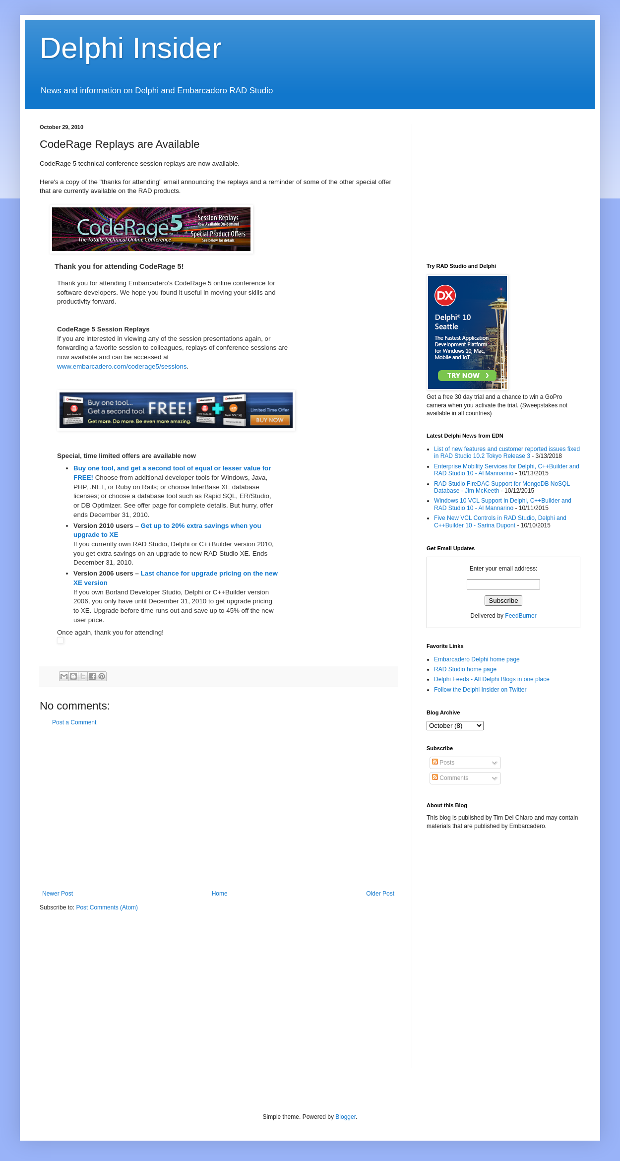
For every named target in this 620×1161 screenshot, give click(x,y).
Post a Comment (74, 722)
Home (220, 893)
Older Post (380, 893)
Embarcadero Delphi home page (477, 659)
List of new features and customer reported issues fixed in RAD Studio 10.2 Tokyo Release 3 (507, 452)
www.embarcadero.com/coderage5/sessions (122, 366)
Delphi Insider (131, 47)
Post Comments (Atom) (107, 907)
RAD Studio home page (465, 669)
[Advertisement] (218, 808)
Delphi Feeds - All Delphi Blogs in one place (492, 679)
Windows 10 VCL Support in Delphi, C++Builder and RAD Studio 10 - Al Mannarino (502, 504)
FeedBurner (520, 615)
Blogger (345, 1116)
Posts (443, 762)
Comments (450, 777)
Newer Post (57, 893)
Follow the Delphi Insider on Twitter (480, 689)
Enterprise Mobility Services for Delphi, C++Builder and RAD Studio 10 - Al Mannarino (506, 470)
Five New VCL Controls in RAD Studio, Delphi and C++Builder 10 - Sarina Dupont (500, 521)
